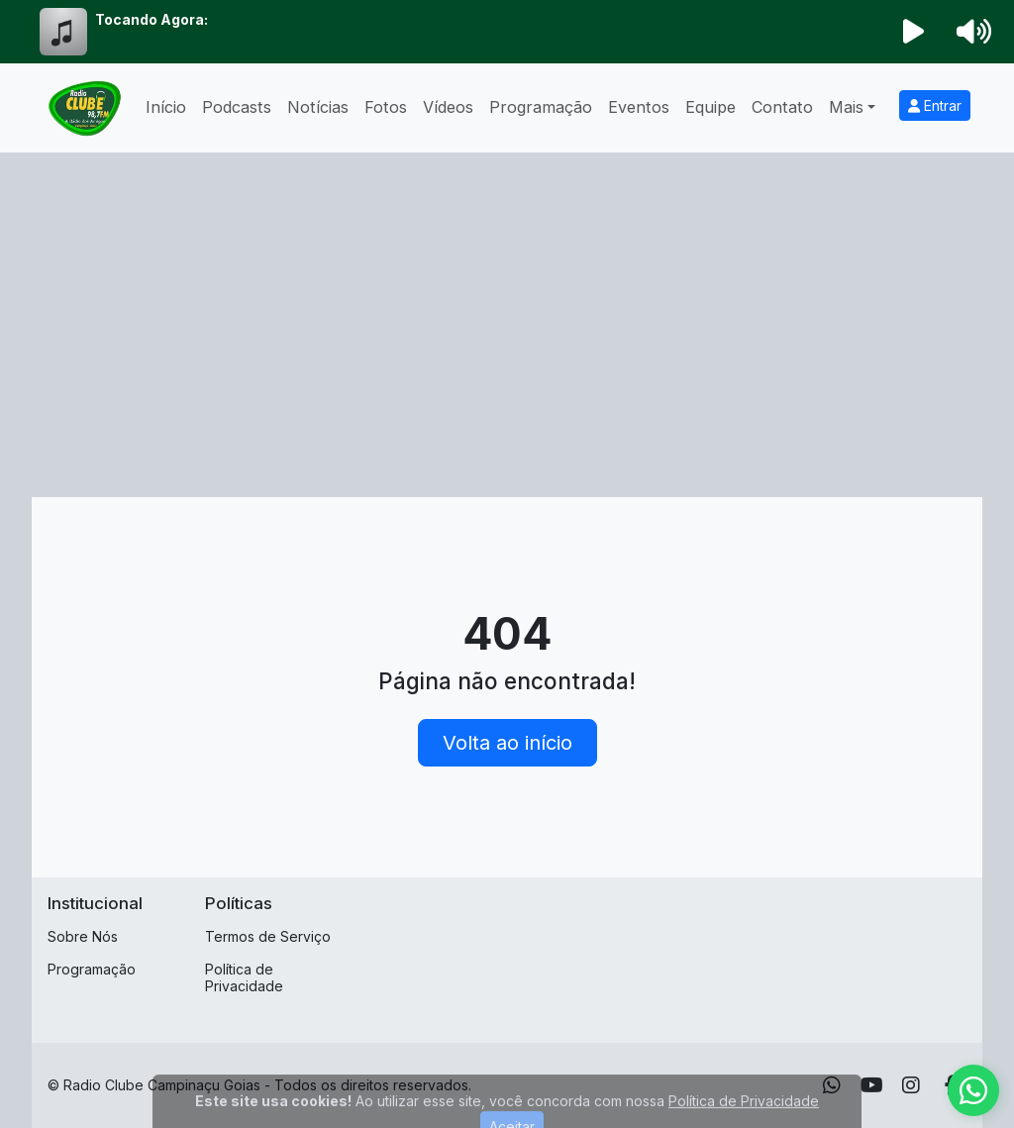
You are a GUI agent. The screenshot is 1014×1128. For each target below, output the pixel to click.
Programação (540, 107)
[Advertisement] (507, 348)
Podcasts (236, 107)
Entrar (935, 105)
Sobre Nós (83, 936)
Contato (782, 107)
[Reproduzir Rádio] (914, 31)
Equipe (710, 107)
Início (166, 107)
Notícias (318, 107)
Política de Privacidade (244, 977)
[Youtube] (872, 1085)
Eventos (638, 107)
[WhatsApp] (832, 1085)
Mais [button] (846, 107)
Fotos (385, 107)
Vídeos (448, 107)
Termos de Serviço (268, 936)
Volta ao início (507, 743)
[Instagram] (911, 1085)
